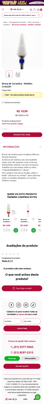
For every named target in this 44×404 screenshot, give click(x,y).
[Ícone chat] (31, 10)
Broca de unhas (33, 22)
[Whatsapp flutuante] (38, 397)
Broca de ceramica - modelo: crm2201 (26, 25)
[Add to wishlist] (3, 102)
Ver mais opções (22, 366)
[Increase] (9, 230)
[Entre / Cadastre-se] (34, 10)
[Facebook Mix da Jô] (11, 307)
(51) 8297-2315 (22, 352)
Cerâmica (6, 25)
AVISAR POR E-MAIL (22, 135)
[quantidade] (6, 230)
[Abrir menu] (5, 9)
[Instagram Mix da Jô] (18, 307)
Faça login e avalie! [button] (22, 288)
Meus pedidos (30, 358)
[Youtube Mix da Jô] (25, 307)
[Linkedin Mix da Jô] (33, 307)
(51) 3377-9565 (22, 347)
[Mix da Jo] (11, 400)
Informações (11, 147)
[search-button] (38, 15)
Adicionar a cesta (16, 230)
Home (5, 22)
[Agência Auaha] (25, 399)
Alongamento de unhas (17, 22)
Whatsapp (12, 358)
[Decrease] (4, 230)
